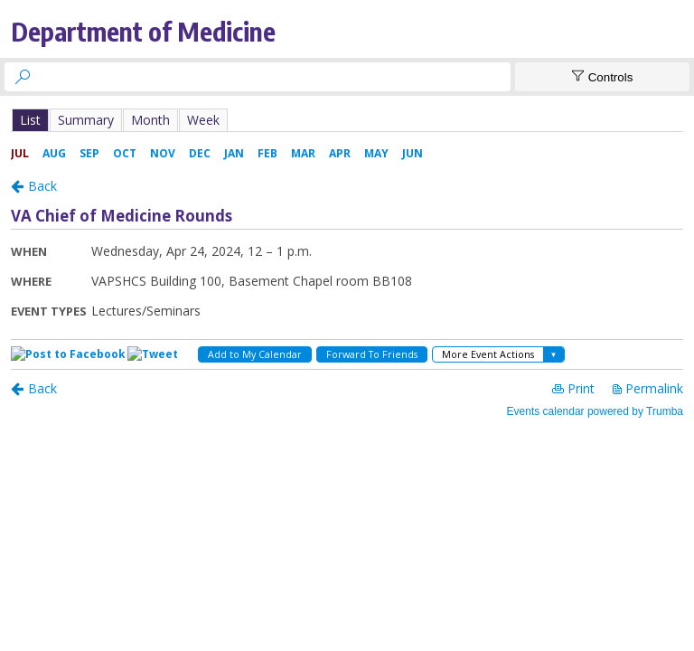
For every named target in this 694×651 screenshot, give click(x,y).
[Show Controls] (602, 76)
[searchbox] (274, 76)
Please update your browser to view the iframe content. (347, 120)
